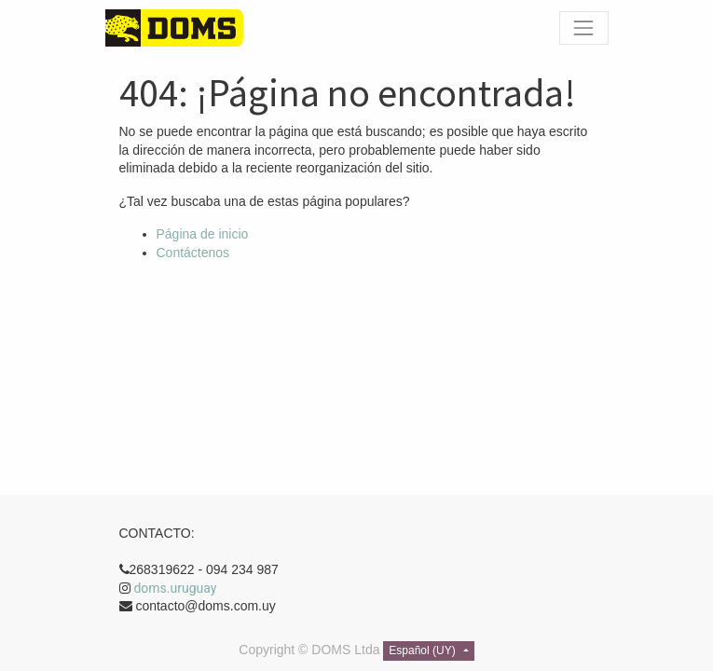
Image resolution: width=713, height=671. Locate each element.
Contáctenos (193, 252)
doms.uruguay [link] (174, 588)
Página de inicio (203, 233)
